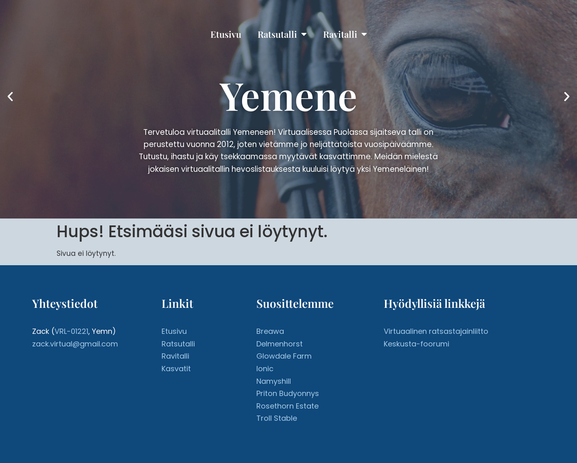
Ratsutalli (282, 34)
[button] (10, 97)
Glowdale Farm (284, 356)
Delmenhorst (279, 344)
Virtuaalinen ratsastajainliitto (436, 331)
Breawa (270, 331)
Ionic (264, 368)
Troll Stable (276, 418)
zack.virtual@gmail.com (75, 344)
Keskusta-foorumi (416, 344)
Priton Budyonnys (287, 393)
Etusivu (225, 34)
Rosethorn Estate (287, 406)
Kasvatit (176, 368)
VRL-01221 (71, 331)
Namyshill (273, 381)
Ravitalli (345, 34)
